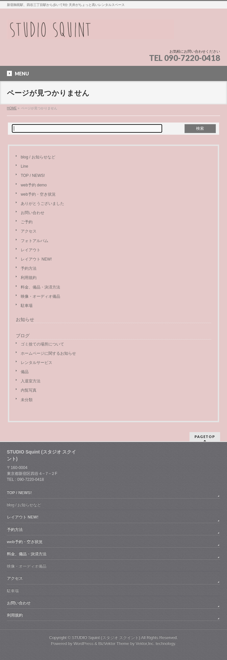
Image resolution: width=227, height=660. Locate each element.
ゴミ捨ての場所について (42, 344)
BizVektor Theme (113, 643)
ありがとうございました (42, 203)
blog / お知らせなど (38, 157)
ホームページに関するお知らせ (48, 353)
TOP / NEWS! (33, 175)
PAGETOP (204, 436)
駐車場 (27, 305)
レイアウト (30, 250)
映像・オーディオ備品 (40, 296)
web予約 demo (34, 185)
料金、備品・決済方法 (40, 287)
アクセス (29, 231)
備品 (25, 372)
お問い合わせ (32, 212)
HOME (12, 108)
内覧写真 (29, 390)
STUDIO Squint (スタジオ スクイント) (106, 637)
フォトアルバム (34, 240)
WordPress (83, 643)
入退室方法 (30, 381)
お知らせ (25, 319)
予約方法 (29, 268)
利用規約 (29, 277)
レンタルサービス (36, 362)
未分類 (27, 400)
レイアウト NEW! (36, 259)
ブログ (23, 335)
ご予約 (27, 222)
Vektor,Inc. (145, 643)
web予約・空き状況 (38, 194)
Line (24, 166)
